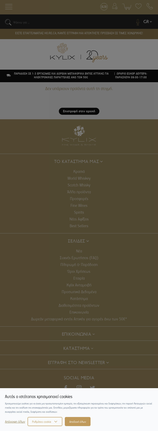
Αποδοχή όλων (77, 421)
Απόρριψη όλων (15, 421)
